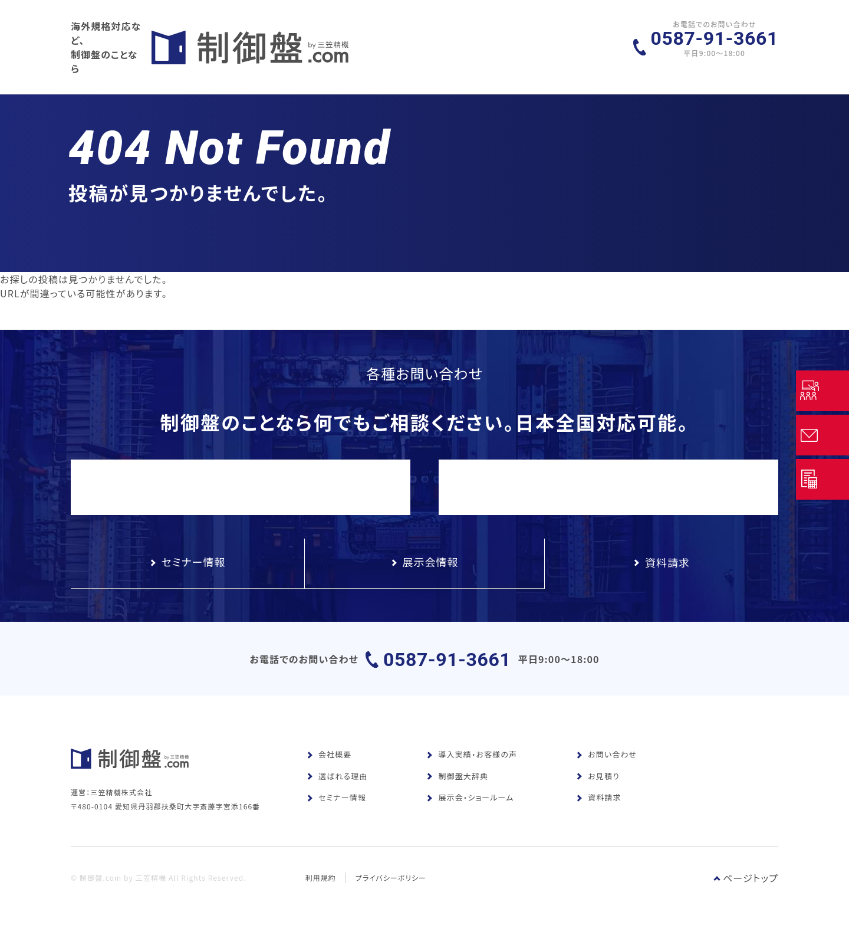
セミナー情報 (336, 802)
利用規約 (320, 894)
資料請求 (598, 802)
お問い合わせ (606, 759)
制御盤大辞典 (457, 780)
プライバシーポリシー (391, 894)
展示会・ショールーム (470, 802)
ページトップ (745, 894)
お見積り (598, 780)
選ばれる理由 (337, 780)
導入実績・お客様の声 (471, 759)
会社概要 (329, 759)
